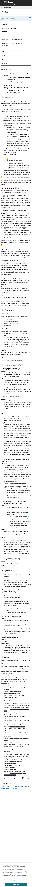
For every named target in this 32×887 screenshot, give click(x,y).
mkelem (18, 19)
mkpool (7, 788)
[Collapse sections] (26, 18)
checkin (7, 786)
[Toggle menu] (29, 7)
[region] (16, 875)
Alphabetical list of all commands (8, 19)
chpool (15, 786)
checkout (12, 786)
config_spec (20, 786)
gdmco (27, 516)
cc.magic (3, 786)
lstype (25, 786)
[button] (1, 69)
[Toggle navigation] (28, 5)
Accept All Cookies (16, 884)
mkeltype (3, 788)
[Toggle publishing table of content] (30, 18)
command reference (9, 18)
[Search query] (19, 12)
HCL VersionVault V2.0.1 (7, 7)
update (15, 788)
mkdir (28, 786)
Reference (7, 16)
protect (11, 788)
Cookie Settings (16, 880)
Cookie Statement (17, 875)
